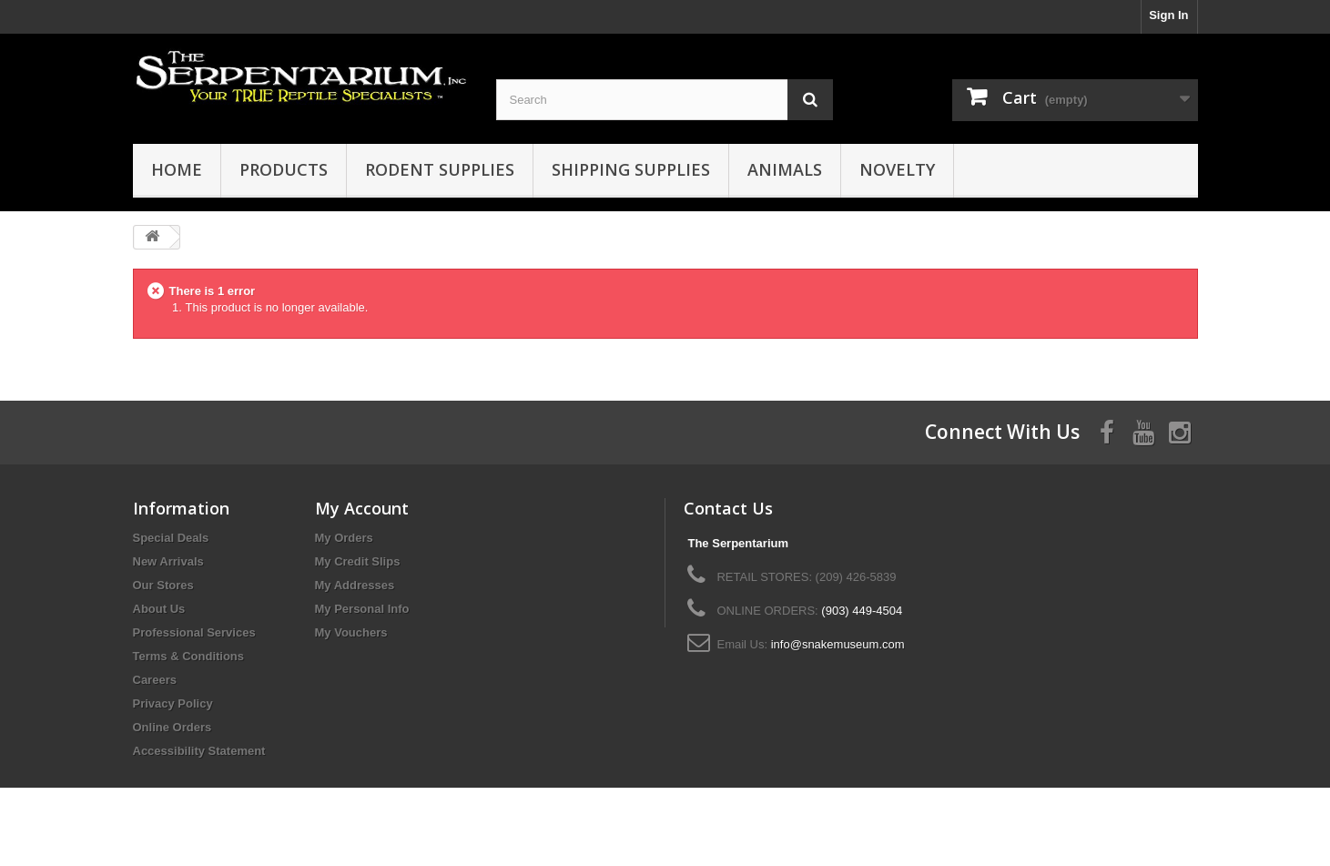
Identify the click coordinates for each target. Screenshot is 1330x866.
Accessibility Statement (199, 751)
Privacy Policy (173, 703)
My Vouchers (351, 632)
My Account (362, 508)
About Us (159, 609)
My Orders (344, 538)
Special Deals (171, 538)
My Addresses (355, 585)
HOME (176, 169)
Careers (155, 680)
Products (283, 169)
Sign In (1168, 15)
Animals (784, 169)
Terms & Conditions (189, 656)
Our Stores (163, 585)
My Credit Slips (358, 561)
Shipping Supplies (631, 169)
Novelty (897, 169)
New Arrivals (168, 561)
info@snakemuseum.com (838, 644)
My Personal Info (362, 609)
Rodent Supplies (439, 169)
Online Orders (172, 727)
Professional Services (194, 632)
